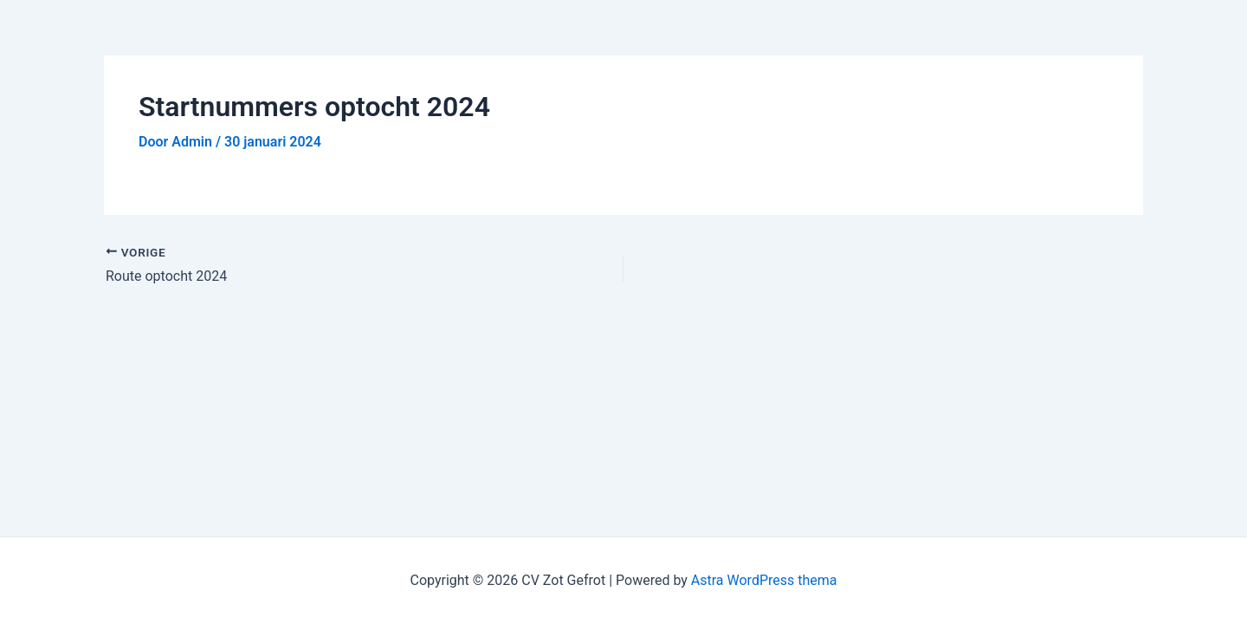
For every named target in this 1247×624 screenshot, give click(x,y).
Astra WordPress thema (764, 580)
